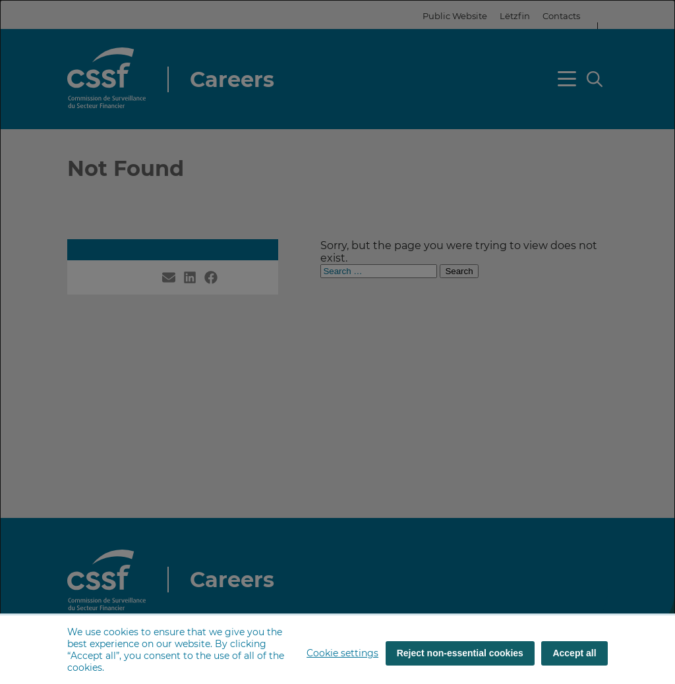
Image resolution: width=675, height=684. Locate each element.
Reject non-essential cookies (460, 653)
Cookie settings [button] (342, 653)
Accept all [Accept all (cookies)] (574, 653)
